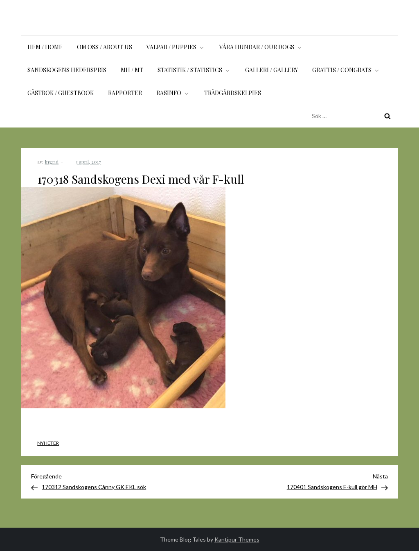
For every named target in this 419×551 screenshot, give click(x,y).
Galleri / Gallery (271, 70)
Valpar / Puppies (175, 47)
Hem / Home (45, 47)
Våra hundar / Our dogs (261, 47)
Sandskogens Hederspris (66, 70)
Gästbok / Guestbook (60, 93)
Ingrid (52, 161)
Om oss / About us (104, 47)
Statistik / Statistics (194, 70)
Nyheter (48, 443)
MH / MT (132, 70)
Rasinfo (173, 93)
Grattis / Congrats (346, 70)
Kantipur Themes (236, 539)
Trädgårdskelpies (232, 93)
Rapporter (125, 93)
